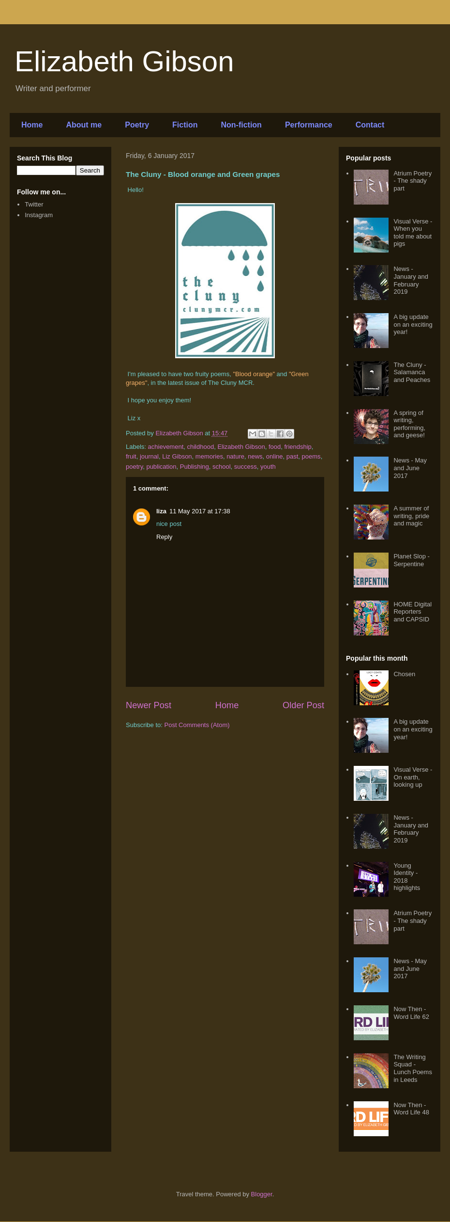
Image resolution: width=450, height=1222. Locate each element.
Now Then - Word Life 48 (411, 1108)
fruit (131, 456)
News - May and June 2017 (410, 468)
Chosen (404, 674)
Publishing (194, 466)
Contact (370, 125)
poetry (134, 466)
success (245, 466)
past (292, 456)
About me (84, 125)
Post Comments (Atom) (197, 725)
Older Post (303, 705)
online (274, 456)
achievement (166, 446)
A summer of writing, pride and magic (411, 516)
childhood (200, 446)
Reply (164, 536)
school (221, 466)
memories (209, 456)
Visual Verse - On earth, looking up (412, 777)
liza (161, 511)
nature (235, 456)
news (255, 456)
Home (32, 125)
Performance (308, 125)
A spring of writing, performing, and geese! (409, 424)
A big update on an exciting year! (412, 324)
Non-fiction (241, 125)
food (275, 446)
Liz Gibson (177, 456)
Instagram (39, 215)
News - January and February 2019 (410, 280)
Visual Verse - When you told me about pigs (412, 233)
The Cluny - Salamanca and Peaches (411, 372)
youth (268, 466)
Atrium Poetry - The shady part (412, 181)
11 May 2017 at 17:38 (199, 511)
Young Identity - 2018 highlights (406, 877)
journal (149, 456)
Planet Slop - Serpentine (411, 560)
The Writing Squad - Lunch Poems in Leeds (412, 1068)
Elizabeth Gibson (124, 61)
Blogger (261, 1194)
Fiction (184, 125)
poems (311, 456)
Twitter (34, 204)
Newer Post (148, 705)
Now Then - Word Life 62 (411, 1012)
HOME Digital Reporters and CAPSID (412, 612)
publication (161, 466)
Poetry (137, 125)
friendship (297, 446)
